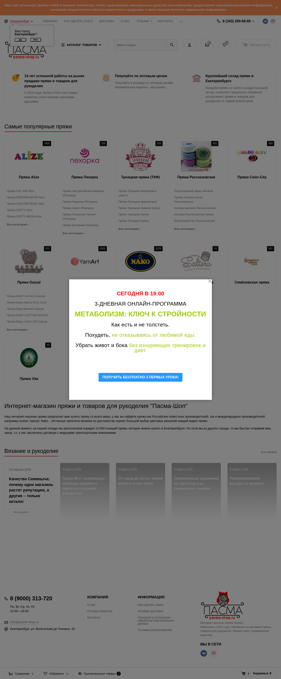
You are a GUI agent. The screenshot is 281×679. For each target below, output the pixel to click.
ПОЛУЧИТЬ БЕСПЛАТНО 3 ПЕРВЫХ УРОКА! (141, 377)
